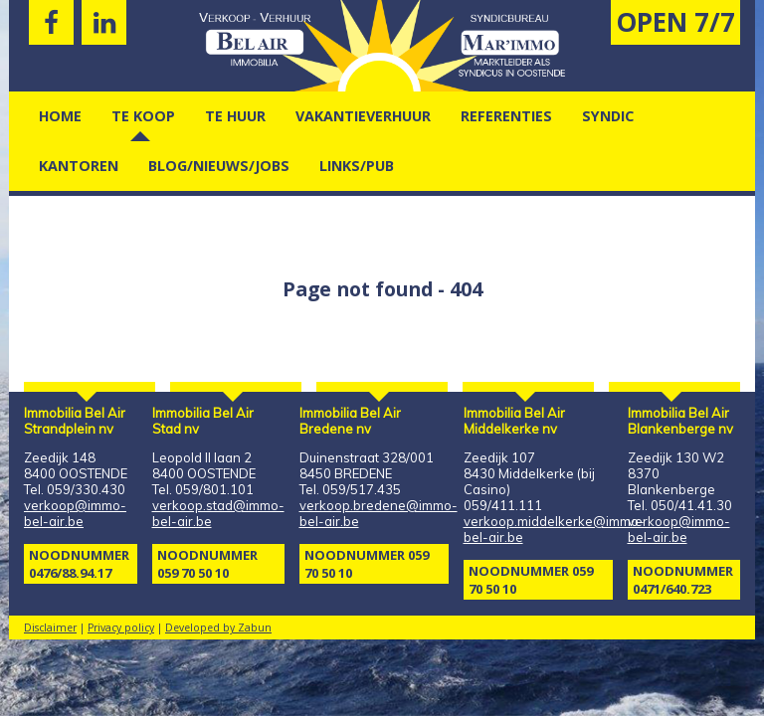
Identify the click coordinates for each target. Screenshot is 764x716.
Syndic (608, 115)
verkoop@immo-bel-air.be (75, 513)
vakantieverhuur (363, 115)
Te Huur (235, 115)
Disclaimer (50, 627)
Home (60, 115)
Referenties (506, 115)
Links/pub (356, 165)
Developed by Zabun (218, 627)
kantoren (78, 165)
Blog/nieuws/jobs (218, 165)
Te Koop (143, 115)
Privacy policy (121, 627)
